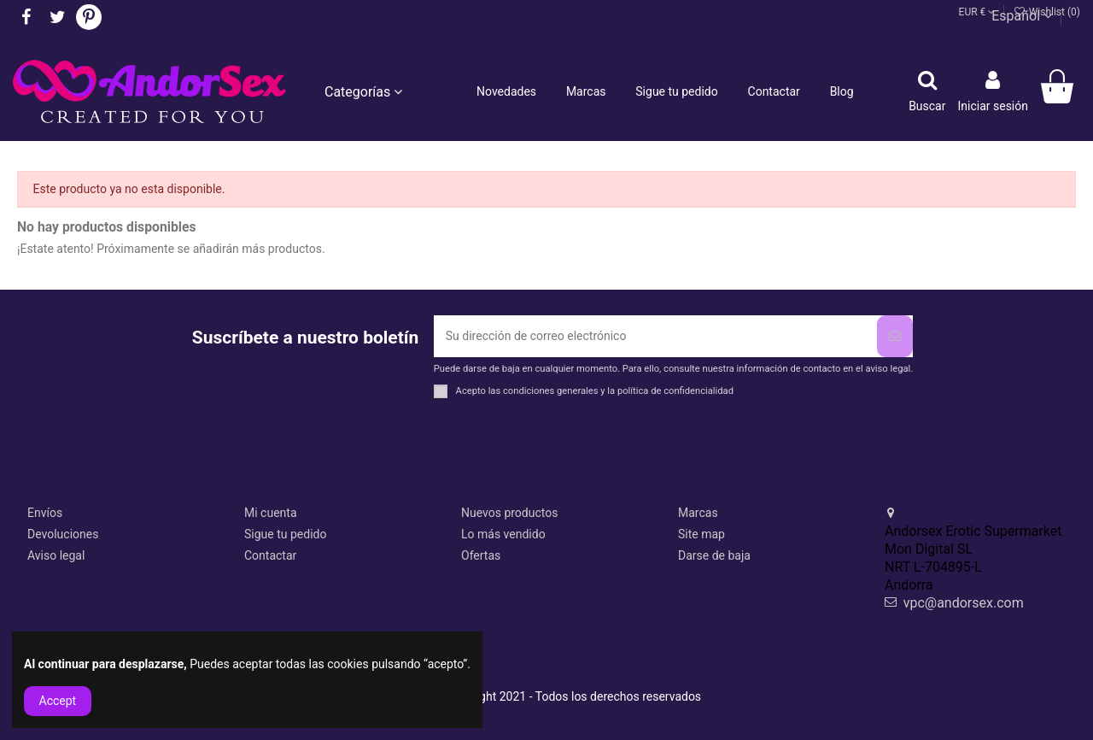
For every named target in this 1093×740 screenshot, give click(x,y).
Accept (58, 701)
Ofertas (480, 555)
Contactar (270, 555)
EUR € (977, 12)
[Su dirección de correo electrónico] (655, 336)
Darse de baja (714, 555)
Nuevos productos (509, 513)
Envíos (44, 513)
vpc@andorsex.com (963, 603)
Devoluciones (62, 534)
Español (1021, 16)
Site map (701, 534)
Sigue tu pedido (285, 534)
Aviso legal (56, 555)
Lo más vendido (503, 534)
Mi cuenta (270, 513)
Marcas (698, 513)
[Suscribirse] (895, 336)
